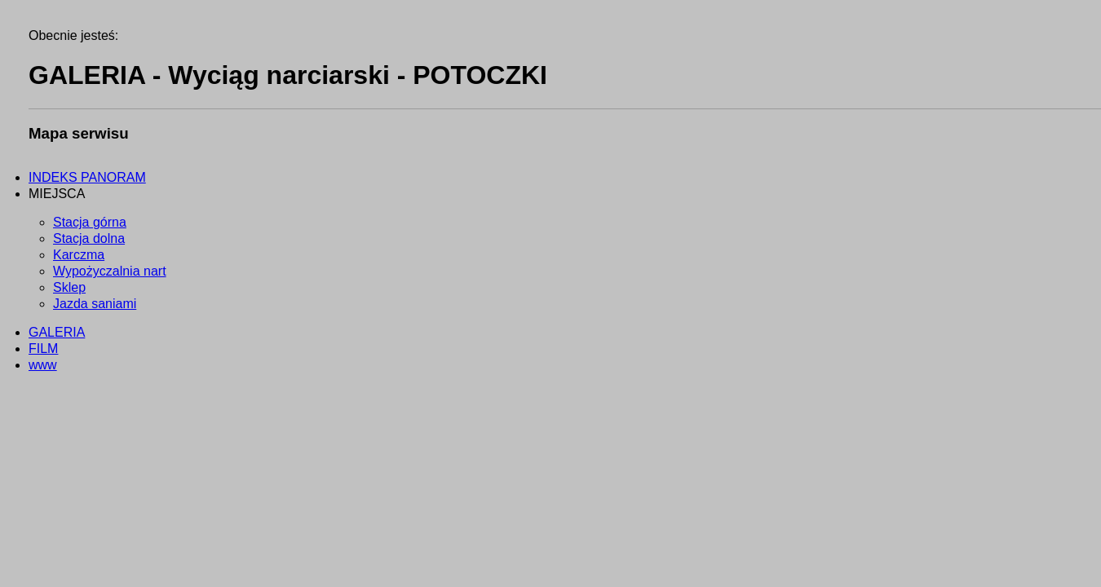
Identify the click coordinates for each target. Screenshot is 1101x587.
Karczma (78, 255)
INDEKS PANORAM (87, 177)
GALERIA (57, 332)
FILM (43, 348)
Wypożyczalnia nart (109, 271)
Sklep (69, 287)
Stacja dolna (89, 238)
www (43, 365)
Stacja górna (89, 222)
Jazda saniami (94, 304)
